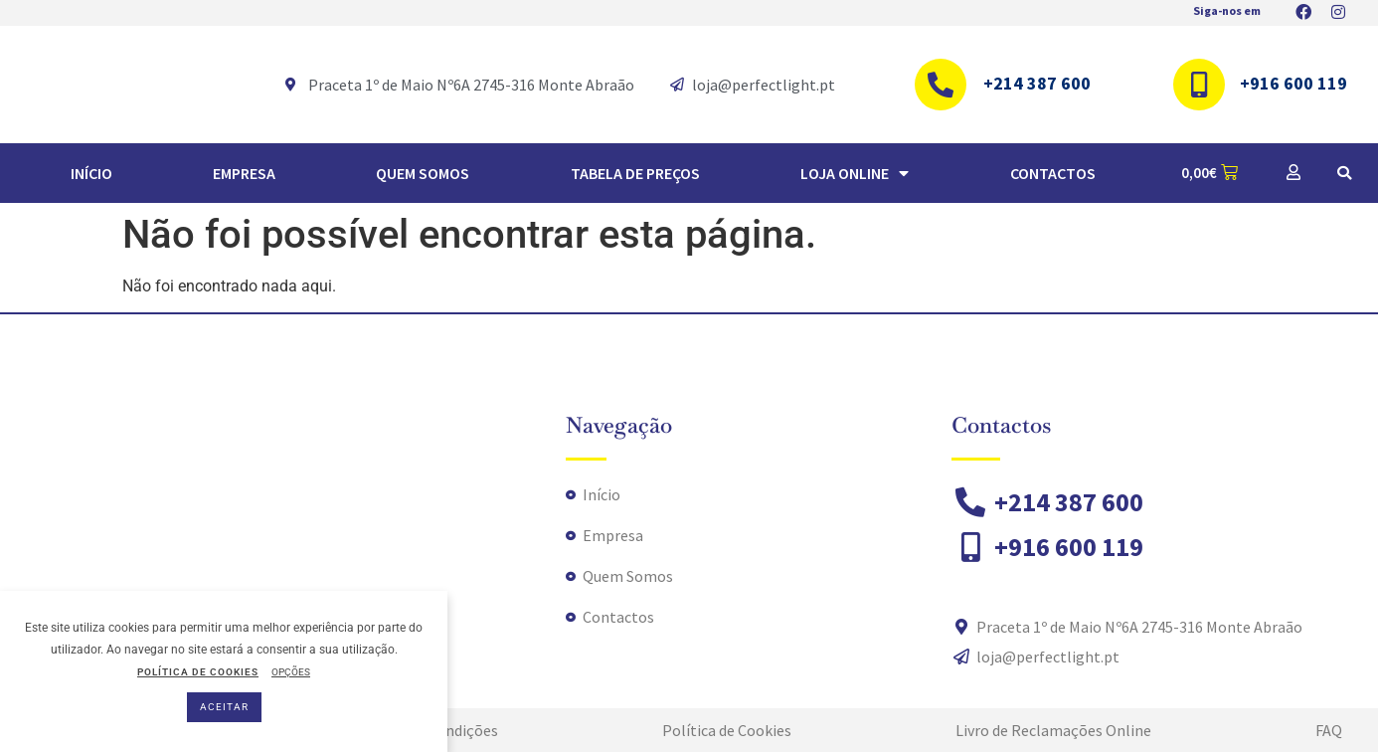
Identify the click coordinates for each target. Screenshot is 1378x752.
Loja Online (854, 173)
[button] (1344, 173)
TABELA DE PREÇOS (635, 173)
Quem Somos (422, 173)
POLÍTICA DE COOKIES (197, 671)
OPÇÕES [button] (290, 671)
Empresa (244, 173)
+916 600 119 (1293, 83)
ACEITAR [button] (224, 706)
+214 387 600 (1037, 83)
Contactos (1053, 173)
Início (91, 173)
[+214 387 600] (940, 84)
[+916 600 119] (1199, 84)
